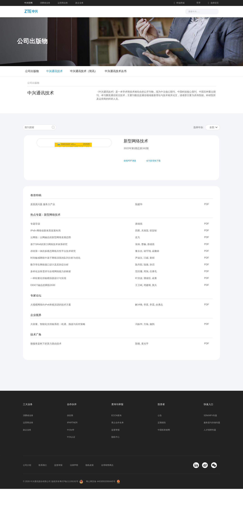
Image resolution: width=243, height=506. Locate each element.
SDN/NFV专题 (210, 432)
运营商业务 (63, 3)
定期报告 (162, 440)
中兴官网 (28, 3)
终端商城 (179, 3)
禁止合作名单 (117, 440)
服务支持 (127, 11)
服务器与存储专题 (212, 440)
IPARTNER (72, 440)
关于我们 (161, 11)
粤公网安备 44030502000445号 (100, 498)
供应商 (70, 432)
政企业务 (79, 3)
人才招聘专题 (210, 447)
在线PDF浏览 (129, 161)
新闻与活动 (82, 11)
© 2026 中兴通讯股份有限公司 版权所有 (41, 498)
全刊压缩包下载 (152, 161)
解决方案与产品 (105, 11)
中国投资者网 (164, 447)
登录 (198, 3)
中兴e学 (70, 447)
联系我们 (43, 482)
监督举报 (115, 447)
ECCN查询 (116, 432)
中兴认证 (71, 454)
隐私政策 (90, 482)
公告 (160, 432)
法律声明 (74, 482)
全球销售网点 (107, 482)
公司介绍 (27, 482)
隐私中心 (115, 454)
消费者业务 (45, 3)
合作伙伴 (144, 11)
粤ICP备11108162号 (69, 498)
